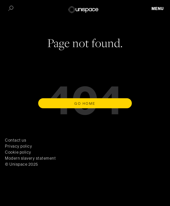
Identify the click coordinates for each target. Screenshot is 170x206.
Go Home (85, 103)
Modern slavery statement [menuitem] (30, 158)
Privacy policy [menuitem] (18, 146)
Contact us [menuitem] (15, 140)
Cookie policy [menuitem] (18, 152)
